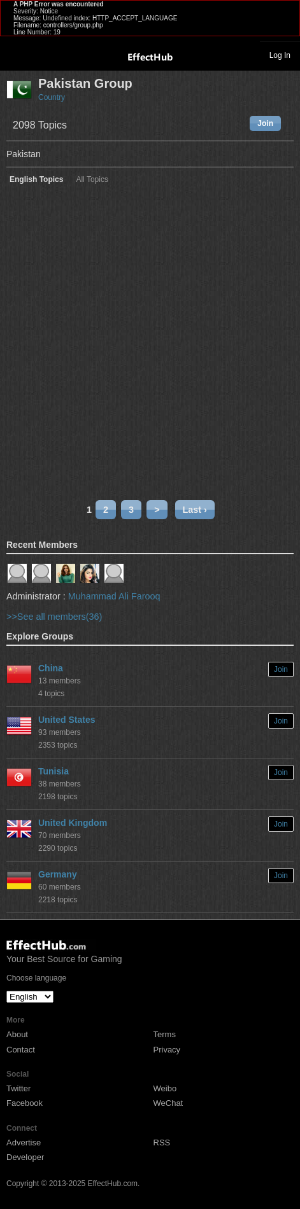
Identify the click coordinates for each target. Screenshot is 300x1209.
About (17, 1034)
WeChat (168, 1103)
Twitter (18, 1088)
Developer (25, 1157)
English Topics (36, 180)
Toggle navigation (15, 55)
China (50, 668)
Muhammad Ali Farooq (114, 596)
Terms (165, 1034)
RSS (162, 1142)
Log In (279, 55)
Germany (57, 874)
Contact (20, 1049)
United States (66, 720)
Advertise (23, 1142)
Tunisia (53, 771)
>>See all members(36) (54, 616)
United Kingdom (72, 823)
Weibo (165, 1088)
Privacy (167, 1049)
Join (265, 123)
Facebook (24, 1103)
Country (51, 97)
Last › (195, 510)
